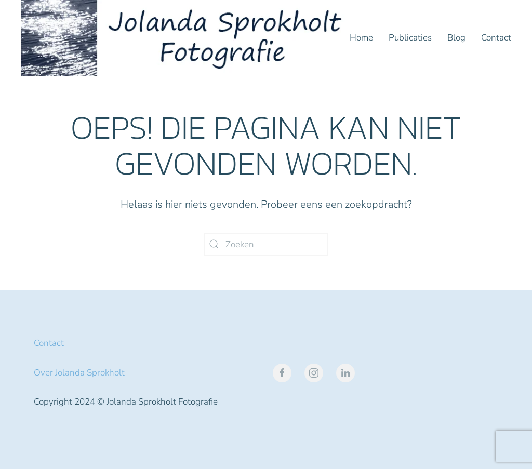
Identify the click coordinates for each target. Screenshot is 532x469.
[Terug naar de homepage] (185, 38)
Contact (496, 38)
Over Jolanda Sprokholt (79, 373)
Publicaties (410, 38)
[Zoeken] (266, 244)
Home (361, 38)
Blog (456, 38)
